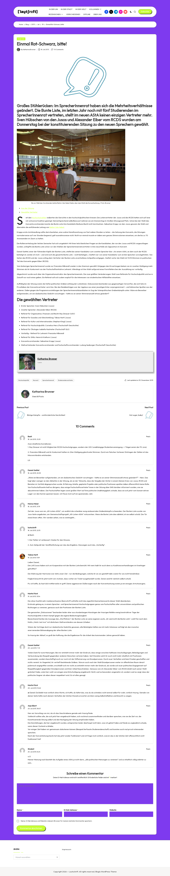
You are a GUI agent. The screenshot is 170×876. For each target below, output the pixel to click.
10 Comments (57, 49)
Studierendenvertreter (65, 380)
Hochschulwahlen (39, 217)
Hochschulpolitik (23, 380)
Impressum (66, 849)
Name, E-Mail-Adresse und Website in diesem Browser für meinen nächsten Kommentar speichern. (56, 821)
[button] (145, 11)
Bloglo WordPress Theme (106, 871)
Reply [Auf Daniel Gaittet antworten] (148, 470)
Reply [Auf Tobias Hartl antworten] (148, 555)
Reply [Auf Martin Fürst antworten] (148, 594)
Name (20, 810)
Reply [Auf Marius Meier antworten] (148, 504)
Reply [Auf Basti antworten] (148, 436)
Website (112, 810)
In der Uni (21, 39)
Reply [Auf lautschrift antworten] (148, 527)
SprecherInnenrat (48, 380)
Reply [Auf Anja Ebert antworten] (148, 706)
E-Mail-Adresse (71, 810)
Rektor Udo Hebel (56, 227)
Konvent (35, 380)
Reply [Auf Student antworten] (148, 749)
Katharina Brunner (47, 358)
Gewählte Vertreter (29, 212)
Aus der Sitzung (27, 208)
